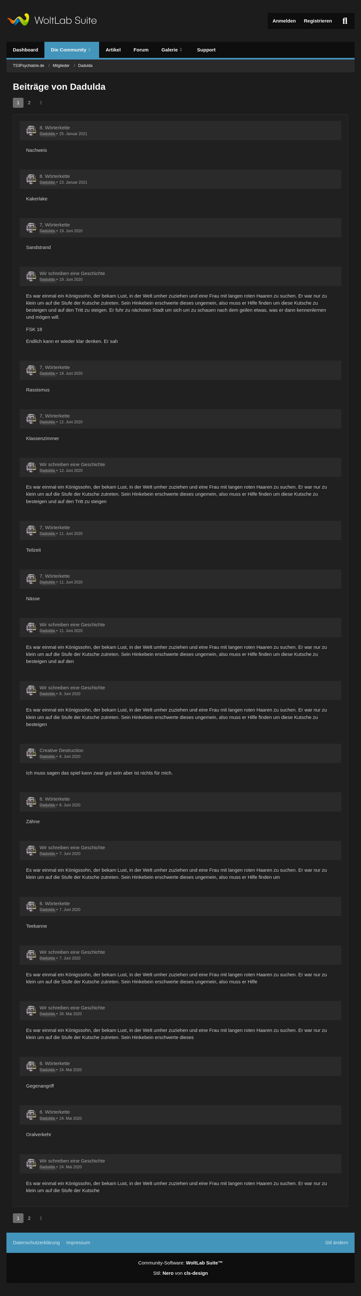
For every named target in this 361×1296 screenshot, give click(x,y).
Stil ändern (336, 1242)
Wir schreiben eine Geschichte (72, 273)
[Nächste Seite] (41, 102)
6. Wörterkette (55, 799)
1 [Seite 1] (18, 102)
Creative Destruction (61, 750)
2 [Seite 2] (29, 102)
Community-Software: (180, 1262)
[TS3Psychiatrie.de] (51, 21)
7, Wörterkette (55, 224)
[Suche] (345, 21)
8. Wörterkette (55, 127)
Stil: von (180, 1273)
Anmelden (284, 20)
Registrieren (318, 20)
